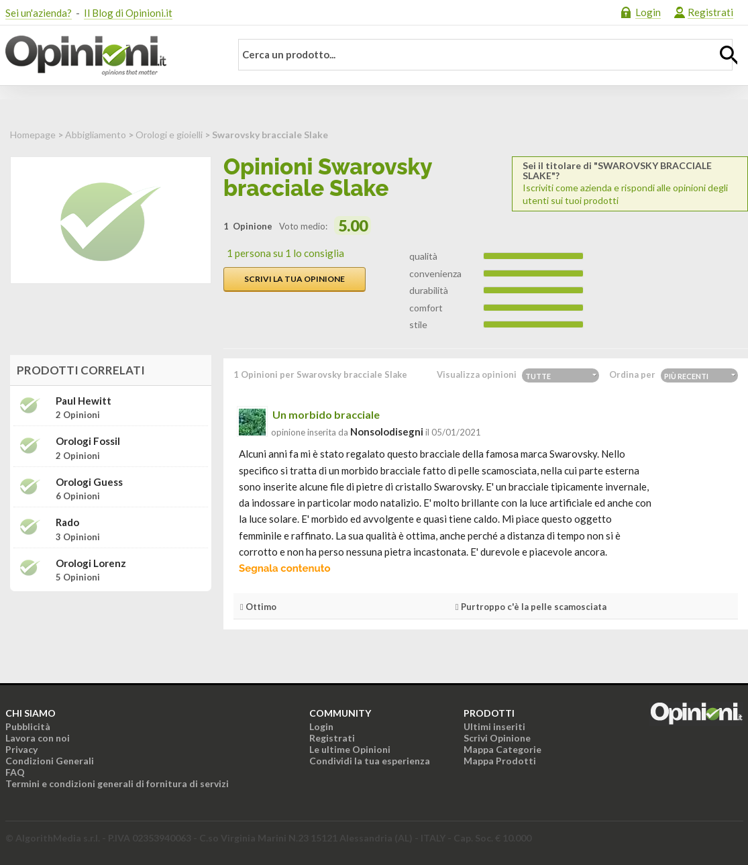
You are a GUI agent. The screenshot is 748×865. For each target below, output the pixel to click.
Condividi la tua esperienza (369, 760)
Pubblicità (27, 726)
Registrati (710, 12)
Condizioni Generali (49, 760)
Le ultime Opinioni (349, 749)
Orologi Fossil (88, 441)
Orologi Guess (89, 482)
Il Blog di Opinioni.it (128, 13)
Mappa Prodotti (500, 760)
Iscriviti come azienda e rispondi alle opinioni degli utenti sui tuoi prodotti (630, 183)
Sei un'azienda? (38, 13)
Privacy (21, 749)
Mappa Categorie (502, 749)
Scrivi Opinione (497, 738)
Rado (67, 522)
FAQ (15, 772)
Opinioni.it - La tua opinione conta (109, 56)
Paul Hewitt (83, 401)
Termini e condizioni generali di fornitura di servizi (117, 783)
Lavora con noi (37, 738)
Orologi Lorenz (91, 563)
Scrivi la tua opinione (294, 279)
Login (648, 12)
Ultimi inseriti (494, 726)
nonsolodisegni (386, 431)
